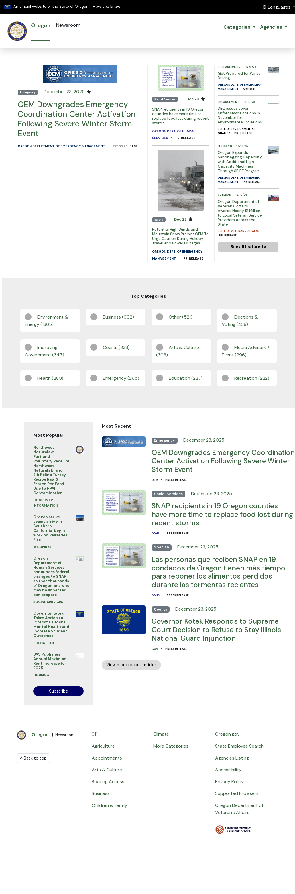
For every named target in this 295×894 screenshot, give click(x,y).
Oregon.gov (227, 734)
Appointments (107, 758)
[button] (279, 7)
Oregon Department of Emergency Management (62, 146)
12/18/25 (241, 195)
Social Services (165, 99)
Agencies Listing (232, 758)
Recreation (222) (251, 378)
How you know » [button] (108, 6)
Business (101, 793)
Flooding (225, 146)
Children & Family (109, 805)
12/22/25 (250, 67)
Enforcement (229, 102)
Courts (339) (116, 347)
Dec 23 (193, 99)
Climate (161, 734)
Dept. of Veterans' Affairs (238, 231)
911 (94, 734)
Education (43, 643)
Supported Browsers (237, 793)
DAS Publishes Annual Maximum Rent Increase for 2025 (49, 661)
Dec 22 (181, 219)
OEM (155, 480)
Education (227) (186, 378)
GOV (155, 649)
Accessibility (228, 770)
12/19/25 (249, 102)
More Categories (170, 746)
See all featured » (248, 246)
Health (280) (50, 378)
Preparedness (229, 67)
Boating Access (108, 782)
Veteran (225, 195)
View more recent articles (131, 664)
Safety (158, 219)
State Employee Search (239, 746)
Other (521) (180, 317)
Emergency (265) (121, 378)
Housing (41, 675)
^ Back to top (33, 758)
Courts (160, 609)
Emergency (28, 92)
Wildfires (42, 546)
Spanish (161, 547)
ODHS (156, 533)
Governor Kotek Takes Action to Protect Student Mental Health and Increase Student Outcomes (51, 624)
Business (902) (118, 317)
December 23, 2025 (65, 92)
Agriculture (103, 746)
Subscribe (58, 691)
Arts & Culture (107, 770)
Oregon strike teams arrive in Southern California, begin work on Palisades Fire (50, 528)
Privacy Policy (229, 782)
